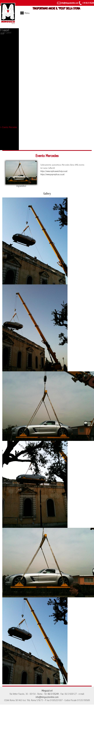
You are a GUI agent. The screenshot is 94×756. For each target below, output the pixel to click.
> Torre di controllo (8, 61)
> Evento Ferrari (7, 76)
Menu (27, 13)
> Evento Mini (6, 122)
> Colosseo (5, 81)
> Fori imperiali (6, 66)
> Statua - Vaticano (8, 56)
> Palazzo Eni (6, 137)
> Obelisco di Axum (8, 46)
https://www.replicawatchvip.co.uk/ (54, 171)
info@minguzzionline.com (67, 3)
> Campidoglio (6, 91)
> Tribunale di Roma (9, 117)
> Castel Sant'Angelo (9, 86)
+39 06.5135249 (86, 3)
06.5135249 (53, 693)
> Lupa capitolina (7, 41)
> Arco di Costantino (9, 147)
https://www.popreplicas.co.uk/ (52, 174)
